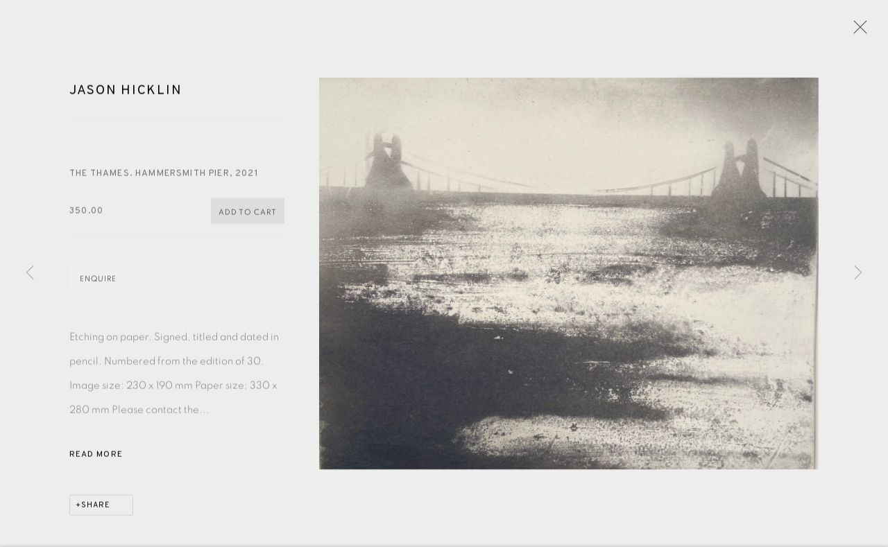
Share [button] (95, 507)
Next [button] (858, 273)
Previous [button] (30, 273)
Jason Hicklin (125, 93)
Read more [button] (96, 456)
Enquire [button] (98, 281)
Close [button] (856, 31)
